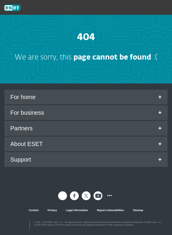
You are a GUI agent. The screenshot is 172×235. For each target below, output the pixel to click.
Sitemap (138, 210)
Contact (34, 210)
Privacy (52, 210)
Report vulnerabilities (110, 210)
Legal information (77, 210)
